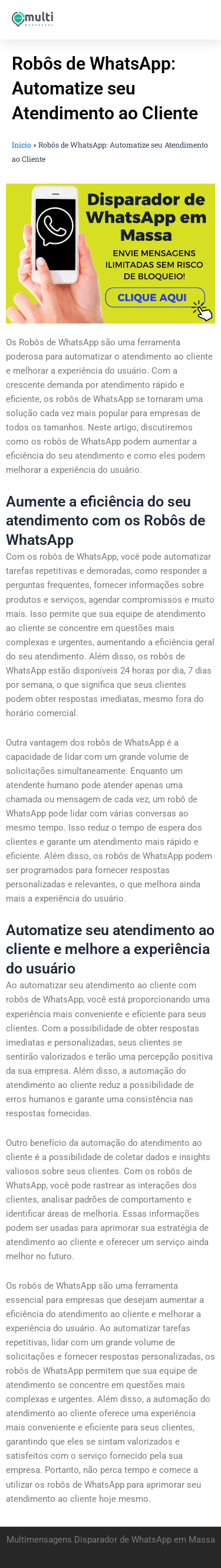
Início (21, 144)
